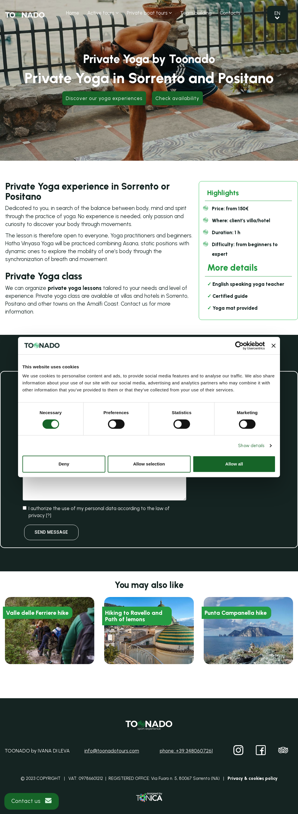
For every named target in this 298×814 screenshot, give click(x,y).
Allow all (234, 463)
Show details (251, 445)
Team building (196, 13)
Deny (63, 463)
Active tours (103, 13)
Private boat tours (149, 13)
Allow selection (149, 463)
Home (72, 13)
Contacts (230, 13)
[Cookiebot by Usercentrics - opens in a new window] (239, 345)
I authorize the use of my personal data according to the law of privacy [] (96, 511)
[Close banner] (274, 346)
